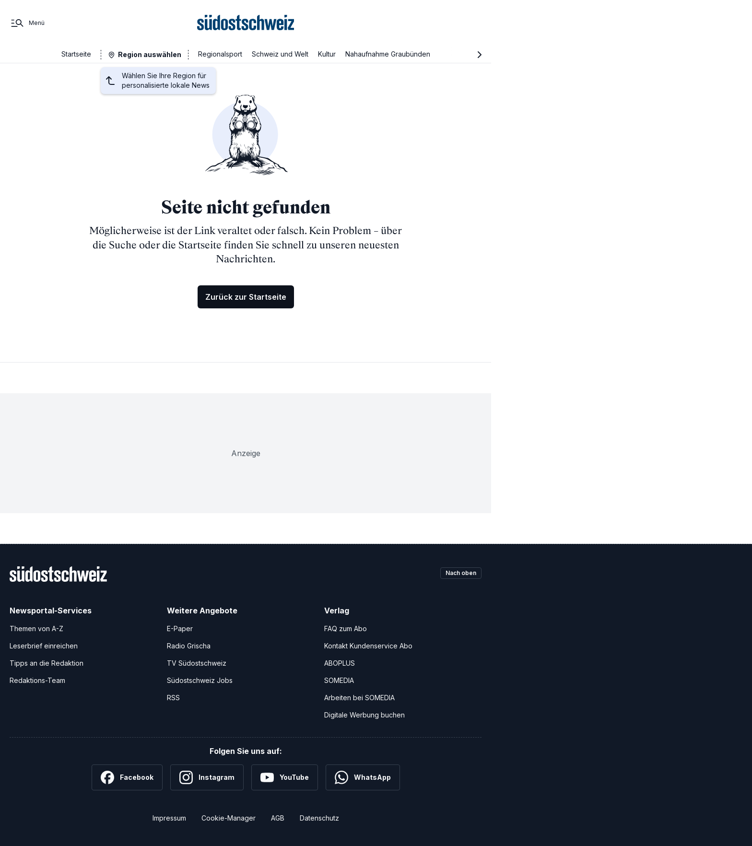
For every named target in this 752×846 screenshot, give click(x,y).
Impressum (169, 818)
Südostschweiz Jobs (200, 680)
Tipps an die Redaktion (46, 663)
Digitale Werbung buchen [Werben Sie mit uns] (364, 715)
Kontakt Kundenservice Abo (368, 646)
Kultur (327, 54)
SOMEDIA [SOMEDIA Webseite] (339, 680)
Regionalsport (220, 54)
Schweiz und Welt (280, 54)
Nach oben (456, 574)
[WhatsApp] (363, 777)
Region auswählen (149, 54)
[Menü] (27, 23)
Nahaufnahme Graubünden (387, 54)
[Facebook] (127, 777)
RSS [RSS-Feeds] (173, 697)
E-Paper (180, 628)
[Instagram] (207, 777)
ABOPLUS (339, 663)
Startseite (76, 54)
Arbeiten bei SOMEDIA (359, 697)
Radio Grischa (189, 646)
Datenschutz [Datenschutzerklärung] (319, 818)
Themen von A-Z (36, 628)
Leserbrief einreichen (44, 646)
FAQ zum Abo (345, 628)
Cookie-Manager (228, 818)
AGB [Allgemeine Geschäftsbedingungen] (277, 818)
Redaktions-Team (37, 680)
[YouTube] (284, 777)
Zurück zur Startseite (245, 297)
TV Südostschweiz (196, 663)
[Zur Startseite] (245, 23)
